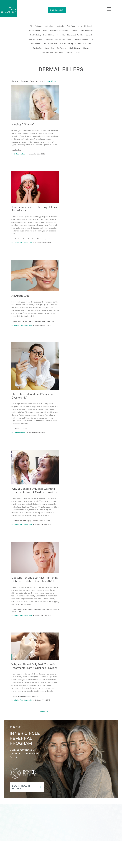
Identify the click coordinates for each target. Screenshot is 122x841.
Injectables (49, 39)
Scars (47, 48)
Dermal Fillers (48, 35)
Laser (69, 39)
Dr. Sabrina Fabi (19, 152)
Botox (45, 30)
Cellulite (74, 30)
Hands (39, 39)
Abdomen (38, 26)
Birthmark (88, 26)
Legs (92, 39)
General (89, 35)
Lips (44, 44)
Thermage (69, 52)
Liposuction (35, 44)
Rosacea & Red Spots (83, 44)
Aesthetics (60, 26)
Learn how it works (21, 777)
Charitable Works (86, 30)
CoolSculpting (35, 35)
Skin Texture (61, 48)
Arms (80, 26)
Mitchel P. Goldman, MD (23, 240)
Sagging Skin (37, 48)
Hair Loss (31, 39)
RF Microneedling (66, 44)
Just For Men (60, 39)
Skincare (86, 48)
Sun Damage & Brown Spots (52, 52)
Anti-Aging (71, 26)
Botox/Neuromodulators (59, 30)
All (31, 26)
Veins (78, 52)
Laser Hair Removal (81, 39)
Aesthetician (49, 26)
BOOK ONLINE (56, 10)
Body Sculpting (34, 30)
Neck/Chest (52, 44)
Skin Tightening (74, 48)
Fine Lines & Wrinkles (75, 35)
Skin (52, 48)
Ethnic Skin (60, 35)
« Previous (44, 701)
